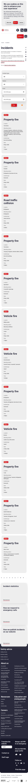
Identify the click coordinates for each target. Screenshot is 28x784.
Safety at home (4, 652)
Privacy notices (18, 775)
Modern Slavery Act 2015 (6, 777)
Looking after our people (6, 728)
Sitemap (8, 775)
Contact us (20, 36)
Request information (5, 689)
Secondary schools (18, 707)
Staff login (5, 757)
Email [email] (25, 52)
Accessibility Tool (17, 30)
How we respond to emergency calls (5, 673)
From (3, 88)
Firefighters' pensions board (20, 685)
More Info (9, 21)
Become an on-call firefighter (7, 715)
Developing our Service (19, 666)
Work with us (17, 674)
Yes (16, 755)
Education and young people (20, 698)
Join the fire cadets (18, 718)
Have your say (4, 691)
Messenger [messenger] (25, 56)
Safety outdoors (4, 656)
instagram (24, 763)
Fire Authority (18, 680)
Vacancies (3, 713)
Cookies (13, 775)
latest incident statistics (10, 65)
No (20, 754)
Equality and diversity (18, 672)
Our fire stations (4, 668)
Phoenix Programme (18, 716)
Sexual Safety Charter (18, 692)
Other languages (21, 30)
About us (4, 663)
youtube (21, 763)
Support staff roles (5, 726)
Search (25, 30)
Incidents (3, 699)
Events (2, 703)
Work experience (18, 726)
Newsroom (5, 697)
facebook (16, 763)
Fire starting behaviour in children (19, 713)
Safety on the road (4, 659)
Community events (18, 677)
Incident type (5, 73)
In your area (3, 679)
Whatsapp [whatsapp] (25, 54)
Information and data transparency (5, 682)
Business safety (4, 654)
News (2, 701)
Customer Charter (18, 690)
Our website (3, 775)
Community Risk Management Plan (5, 676)
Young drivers (17, 724)
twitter (18, 763)
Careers (4, 710)
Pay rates (3, 731)
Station (4, 81)
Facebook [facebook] (25, 47)
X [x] (25, 50)
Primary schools (17, 705)
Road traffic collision (10, 202)
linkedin (17, 765)
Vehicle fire (10, 316)
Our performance (4, 687)
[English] (6, 747)
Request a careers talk (5, 735)
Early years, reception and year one (19, 702)
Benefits (2, 733)
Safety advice (6, 649)
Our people (3, 666)
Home (2, 42)
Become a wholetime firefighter (5, 718)
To (3, 96)
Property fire (11, 119)
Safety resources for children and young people (20, 710)
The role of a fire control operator (6, 724)
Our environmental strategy (20, 670)
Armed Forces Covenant (19, 688)
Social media (4, 706)
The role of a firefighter (6, 720)
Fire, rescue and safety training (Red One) (19, 683)
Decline (21, 21)
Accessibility (15, 777)
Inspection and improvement (20, 668)
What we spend (4, 685)
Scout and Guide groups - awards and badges (19, 721)
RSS (22, 105)
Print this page (20, 769)
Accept (15, 21)
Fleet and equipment (5, 670)
